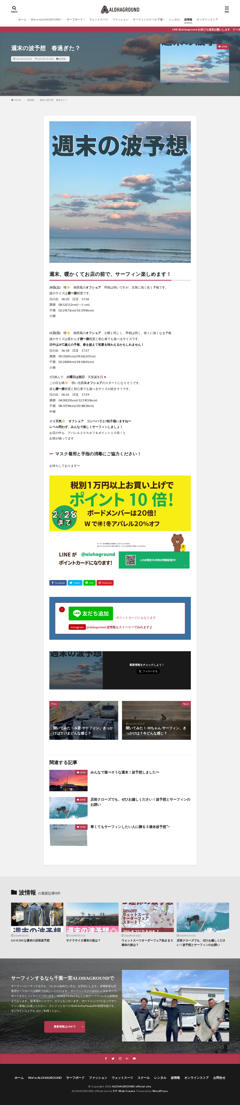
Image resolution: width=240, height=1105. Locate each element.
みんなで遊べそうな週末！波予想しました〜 (124, 772)
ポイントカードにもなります (112, 617)
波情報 (188, 19)
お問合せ (219, 1077)
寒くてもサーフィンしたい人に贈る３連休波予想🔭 (130, 827)
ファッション (120, 19)
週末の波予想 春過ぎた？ (53, 100)
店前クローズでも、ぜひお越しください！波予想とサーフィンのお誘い (140, 802)
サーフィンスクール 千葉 (148, 19)
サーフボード (75, 19)
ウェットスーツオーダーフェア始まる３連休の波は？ (147, 942)
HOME (17, 100)
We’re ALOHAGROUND (45, 19)
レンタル (174, 19)
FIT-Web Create (124, 1091)
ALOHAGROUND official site (131, 1086)
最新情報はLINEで (65, 1026)
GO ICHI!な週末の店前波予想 (30, 940)
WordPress (160, 1091)
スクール (143, 1077)
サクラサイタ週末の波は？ (83, 940)
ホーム (22, 19)
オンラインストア (207, 19)
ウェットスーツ (98, 19)
